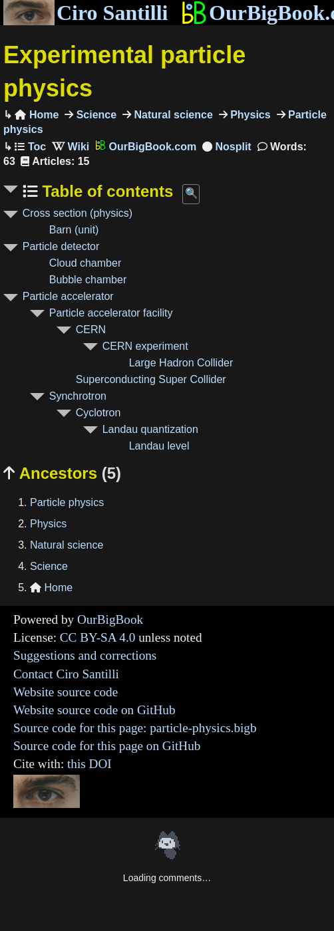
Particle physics (67, 502)
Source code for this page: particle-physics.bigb (135, 728)
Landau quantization (150, 429)
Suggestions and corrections (84, 655)
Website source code (65, 692)
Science (94, 114)
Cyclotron (98, 412)
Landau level (159, 446)
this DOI (89, 764)
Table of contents (106, 191)
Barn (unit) (74, 229)
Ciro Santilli (85, 12)
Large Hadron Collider (181, 362)
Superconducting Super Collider (151, 379)
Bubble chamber (88, 279)
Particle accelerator (68, 296)
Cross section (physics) (77, 213)
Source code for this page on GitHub (106, 746)
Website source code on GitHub (94, 710)
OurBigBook (110, 619)
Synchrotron (77, 396)
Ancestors (62, 473)
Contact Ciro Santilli (66, 674)
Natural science (172, 114)
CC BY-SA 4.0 (98, 637)
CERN (91, 329)
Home (37, 114)
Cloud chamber (85, 263)
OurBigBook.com (145, 146)
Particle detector (61, 246)
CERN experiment (145, 346)
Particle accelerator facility (111, 313)
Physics (249, 114)
